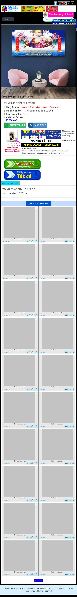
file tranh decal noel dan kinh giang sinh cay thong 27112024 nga (20, 276)
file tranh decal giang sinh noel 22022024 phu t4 (20, 424)
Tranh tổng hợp (49, 107)
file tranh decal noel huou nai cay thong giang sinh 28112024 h (20, 239)
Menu (8, 19)
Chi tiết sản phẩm (10, 183)
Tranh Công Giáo (31, 107)
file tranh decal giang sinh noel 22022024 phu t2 (20, 387)
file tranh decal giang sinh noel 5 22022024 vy (57, 572)
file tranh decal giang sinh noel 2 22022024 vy (20, 350)
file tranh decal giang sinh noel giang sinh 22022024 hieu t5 (20, 535)
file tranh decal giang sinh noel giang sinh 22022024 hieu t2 (20, 461)
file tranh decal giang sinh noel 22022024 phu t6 (57, 535)
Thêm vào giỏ (14, 125)
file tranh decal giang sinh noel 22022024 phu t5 (20, 572)
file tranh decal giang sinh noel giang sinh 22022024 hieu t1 (57, 424)
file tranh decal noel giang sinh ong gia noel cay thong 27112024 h (57, 239)
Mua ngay (37, 125)
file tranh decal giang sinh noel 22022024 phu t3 (57, 387)
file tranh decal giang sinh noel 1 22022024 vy (20, 313)
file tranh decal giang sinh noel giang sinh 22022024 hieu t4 (57, 498)
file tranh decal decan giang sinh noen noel (57, 276)
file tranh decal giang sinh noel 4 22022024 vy (57, 461)
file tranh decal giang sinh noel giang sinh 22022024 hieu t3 (20, 498)
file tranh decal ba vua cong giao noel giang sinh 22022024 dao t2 (57, 313)
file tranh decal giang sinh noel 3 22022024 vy (57, 350)
